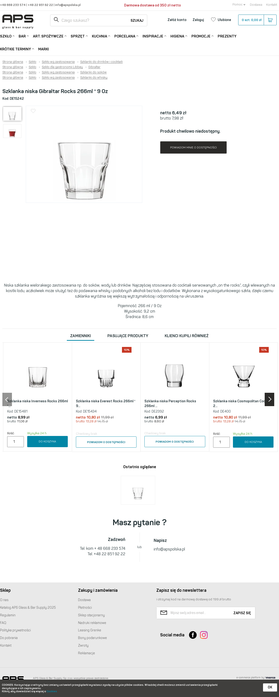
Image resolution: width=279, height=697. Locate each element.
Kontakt (271, 4)
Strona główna (12, 61)
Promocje (201, 35)
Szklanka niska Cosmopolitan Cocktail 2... (242, 403)
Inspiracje (152, 35)
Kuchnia (99, 35)
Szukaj (137, 21)
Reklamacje (86, 653)
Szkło (5, 35)
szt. (257, 20)
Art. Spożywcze (48, 35)
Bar (22, 35)
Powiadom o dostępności (106, 442)
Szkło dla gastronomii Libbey (62, 67)
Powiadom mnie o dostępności (193, 147)
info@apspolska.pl (67, 5)
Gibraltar (94, 67)
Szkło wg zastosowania (58, 61)
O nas (4, 600)
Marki (43, 49)
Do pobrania (9, 638)
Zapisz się (242, 613)
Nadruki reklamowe (92, 623)
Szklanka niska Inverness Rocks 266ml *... (37, 403)
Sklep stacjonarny (91, 615)
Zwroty (83, 646)
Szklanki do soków (93, 72)
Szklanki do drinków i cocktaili (101, 61)
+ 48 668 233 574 (109, 548)
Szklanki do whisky (93, 77)
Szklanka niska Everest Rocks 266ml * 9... (105, 403)
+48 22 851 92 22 (41, 5)
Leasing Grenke (89, 630)
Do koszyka (47, 441)
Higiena (177, 35)
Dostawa (256, 4)
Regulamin (8, 615)
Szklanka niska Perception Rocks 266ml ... (170, 403)
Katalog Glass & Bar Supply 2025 (28, 608)
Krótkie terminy (15, 48)
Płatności (85, 608)
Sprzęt (78, 35)
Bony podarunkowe (92, 638)
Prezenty (227, 36)
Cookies (52, 691)
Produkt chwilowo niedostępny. (190, 131)
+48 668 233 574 (13, 5)
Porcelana (124, 35)
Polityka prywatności (15, 630)
